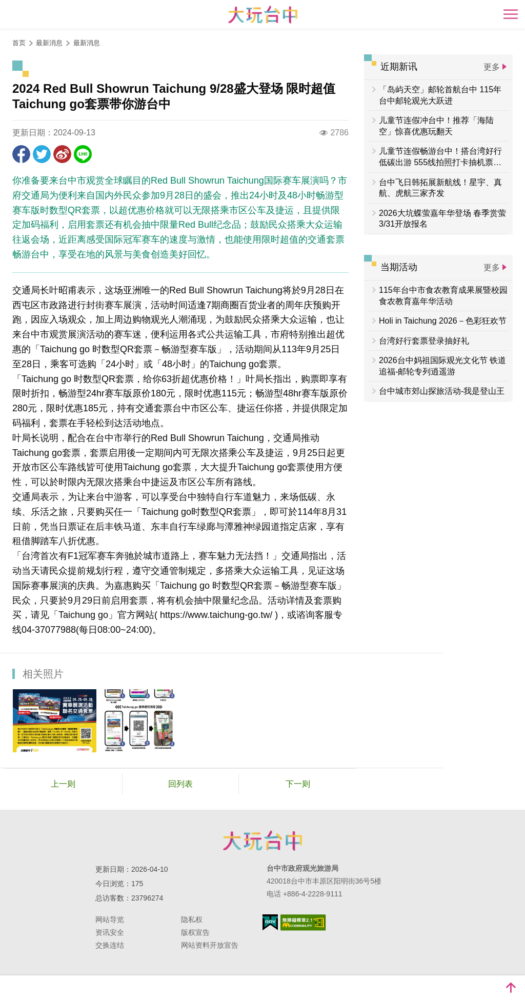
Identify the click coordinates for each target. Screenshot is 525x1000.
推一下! (42, 154)
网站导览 (109, 919)
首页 (19, 43)
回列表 (180, 783)
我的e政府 (270, 922)
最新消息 (86, 43)
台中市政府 (262, 840)
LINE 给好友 (83, 154)
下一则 (298, 783)
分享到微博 (62, 154)
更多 (491, 67)
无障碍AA (303, 922)
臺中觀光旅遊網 (262, 15)
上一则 (63, 783)
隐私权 (192, 919)
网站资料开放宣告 (209, 945)
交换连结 (109, 945)
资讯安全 (109, 932)
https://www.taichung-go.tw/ (216, 615)
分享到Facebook (21, 154)
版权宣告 (195, 932)
